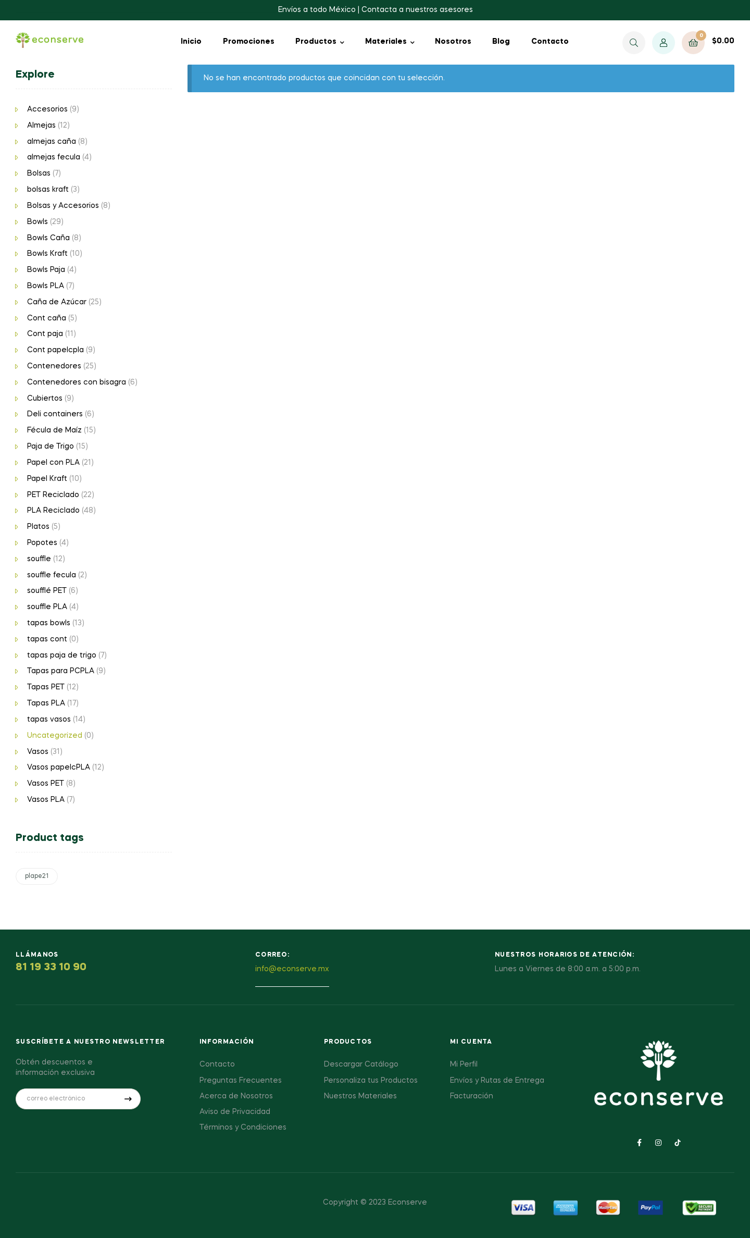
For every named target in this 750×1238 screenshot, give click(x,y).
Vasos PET (45, 783)
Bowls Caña (48, 238)
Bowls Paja (46, 270)
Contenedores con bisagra (76, 382)
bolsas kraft (48, 189)
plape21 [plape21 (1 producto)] (36, 876)
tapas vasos (49, 719)
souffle (39, 559)
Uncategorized (54, 735)
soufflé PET (47, 591)
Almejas (41, 125)
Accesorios (47, 109)
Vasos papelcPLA (58, 767)
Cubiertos (45, 398)
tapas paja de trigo (61, 655)
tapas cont (47, 639)
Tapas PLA (46, 703)
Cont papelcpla (55, 350)
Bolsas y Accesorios (63, 205)
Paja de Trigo (50, 446)
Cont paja (45, 334)
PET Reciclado (53, 495)
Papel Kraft (47, 478)
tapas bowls (48, 623)
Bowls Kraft (47, 253)
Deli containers (55, 414)
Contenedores (54, 366)
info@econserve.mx (292, 969)
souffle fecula (51, 575)
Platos (38, 526)
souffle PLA (47, 607)
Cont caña (46, 318)
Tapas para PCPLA (60, 671)
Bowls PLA (45, 286)
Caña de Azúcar (56, 302)
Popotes (42, 543)
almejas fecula (53, 157)
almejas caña (51, 141)
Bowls (37, 222)
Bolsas (39, 173)
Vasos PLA (46, 799)
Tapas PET (46, 687)
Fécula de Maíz (54, 430)
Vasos (37, 752)
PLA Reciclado (53, 510)
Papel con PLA (53, 462)
